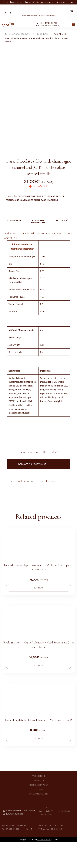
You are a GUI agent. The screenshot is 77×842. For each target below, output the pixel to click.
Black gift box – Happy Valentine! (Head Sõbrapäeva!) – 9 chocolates (38, 645)
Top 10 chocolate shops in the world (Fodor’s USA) (39, 15)
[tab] (14, 220)
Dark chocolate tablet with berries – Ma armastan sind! (38, 720)
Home (5, 34)
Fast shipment (38, 776)
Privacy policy (38, 789)
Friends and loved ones (19, 200)
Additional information (38, 221)
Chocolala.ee (43, 839)
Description (14, 220)
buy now (39, 588)
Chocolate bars (21, 34)
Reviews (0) (62, 220)
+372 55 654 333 (12, 829)
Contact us (38, 780)
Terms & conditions (38, 785)
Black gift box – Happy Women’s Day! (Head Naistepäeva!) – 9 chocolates (39, 567)
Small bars (42, 34)
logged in (32, 481)
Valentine (52, 200)
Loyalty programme (38, 794)
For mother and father (50, 196)
